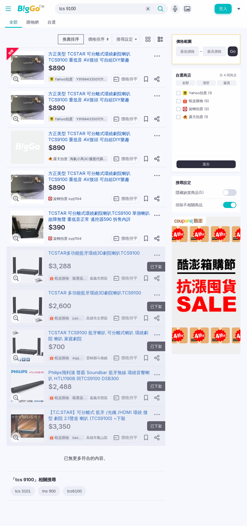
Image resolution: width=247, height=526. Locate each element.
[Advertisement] (206, 392)
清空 (206, 83)
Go (232, 51)
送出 (206, 164)
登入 (223, 8)
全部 (185, 83)
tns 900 (49, 491)
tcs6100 (74, 491)
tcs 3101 (23, 491)
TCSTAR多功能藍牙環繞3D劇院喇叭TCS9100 (94, 253)
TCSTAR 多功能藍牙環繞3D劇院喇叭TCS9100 (94, 293)
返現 (226, 83)
